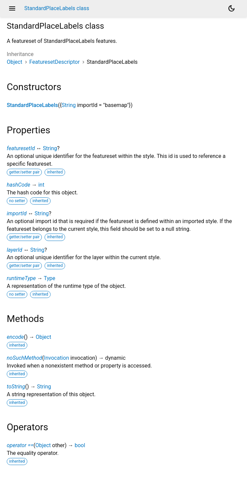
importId (17, 213)
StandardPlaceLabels (32, 105)
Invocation (56, 358)
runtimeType (21, 278)
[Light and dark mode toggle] (231, 8)
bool (80, 445)
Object (14, 62)
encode (15, 337)
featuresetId (21, 148)
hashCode (18, 185)
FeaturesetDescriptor (54, 62)
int (41, 185)
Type (49, 278)
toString (16, 386)
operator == (20, 445)
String (69, 105)
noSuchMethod (24, 358)
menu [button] (12, 8)
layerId (14, 250)
